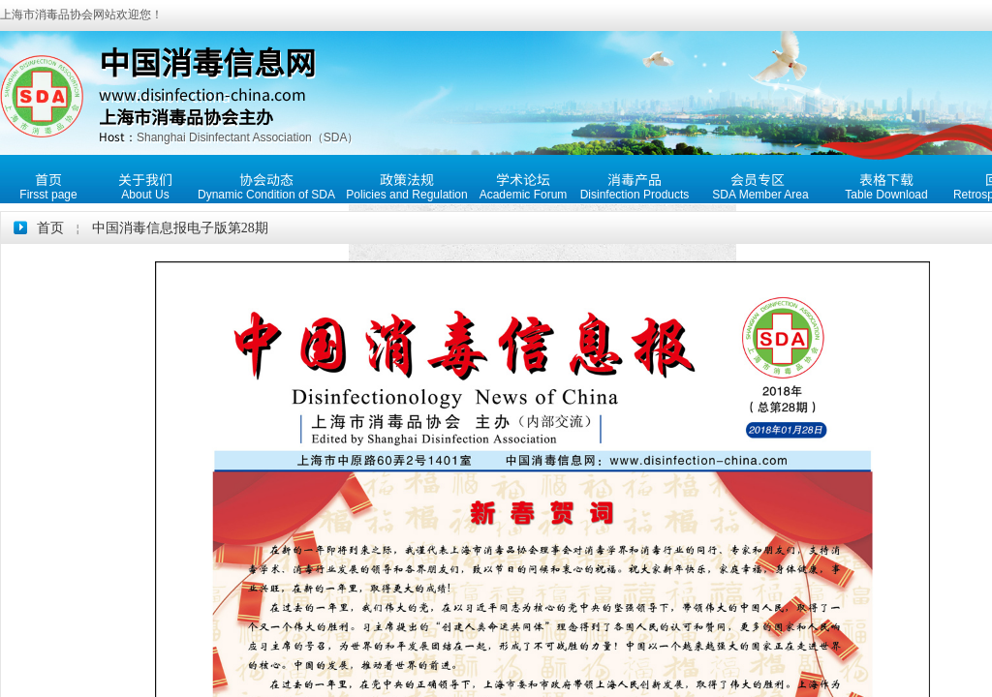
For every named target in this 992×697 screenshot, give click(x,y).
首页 (50, 228)
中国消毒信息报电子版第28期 (180, 228)
